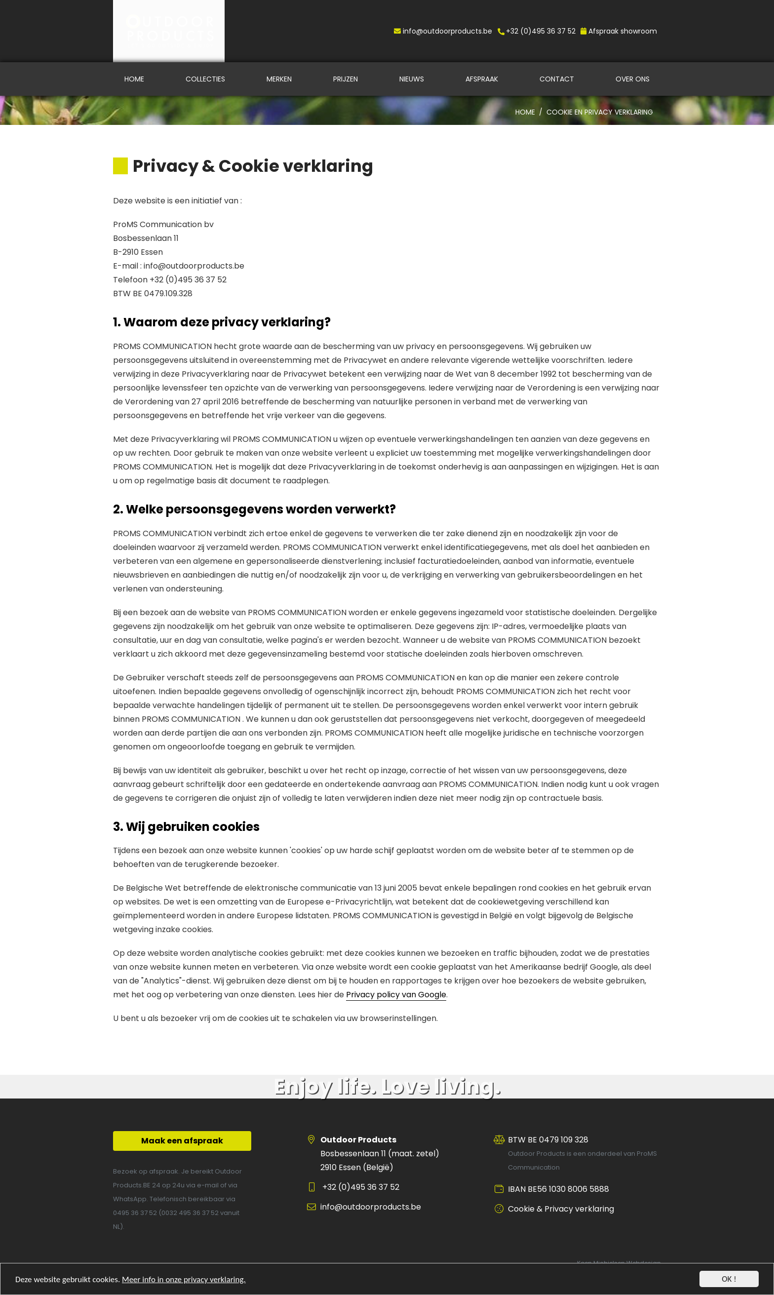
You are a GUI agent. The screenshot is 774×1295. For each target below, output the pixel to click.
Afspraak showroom (618, 31)
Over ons (633, 79)
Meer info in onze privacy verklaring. (184, 1280)
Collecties (205, 79)
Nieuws (411, 79)
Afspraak (481, 79)
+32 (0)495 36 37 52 (536, 31)
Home (134, 79)
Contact (557, 79)
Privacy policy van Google (396, 994)
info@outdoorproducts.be (443, 31)
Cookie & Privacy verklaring (561, 1209)
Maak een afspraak (182, 1140)
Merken (279, 79)
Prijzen (345, 79)
